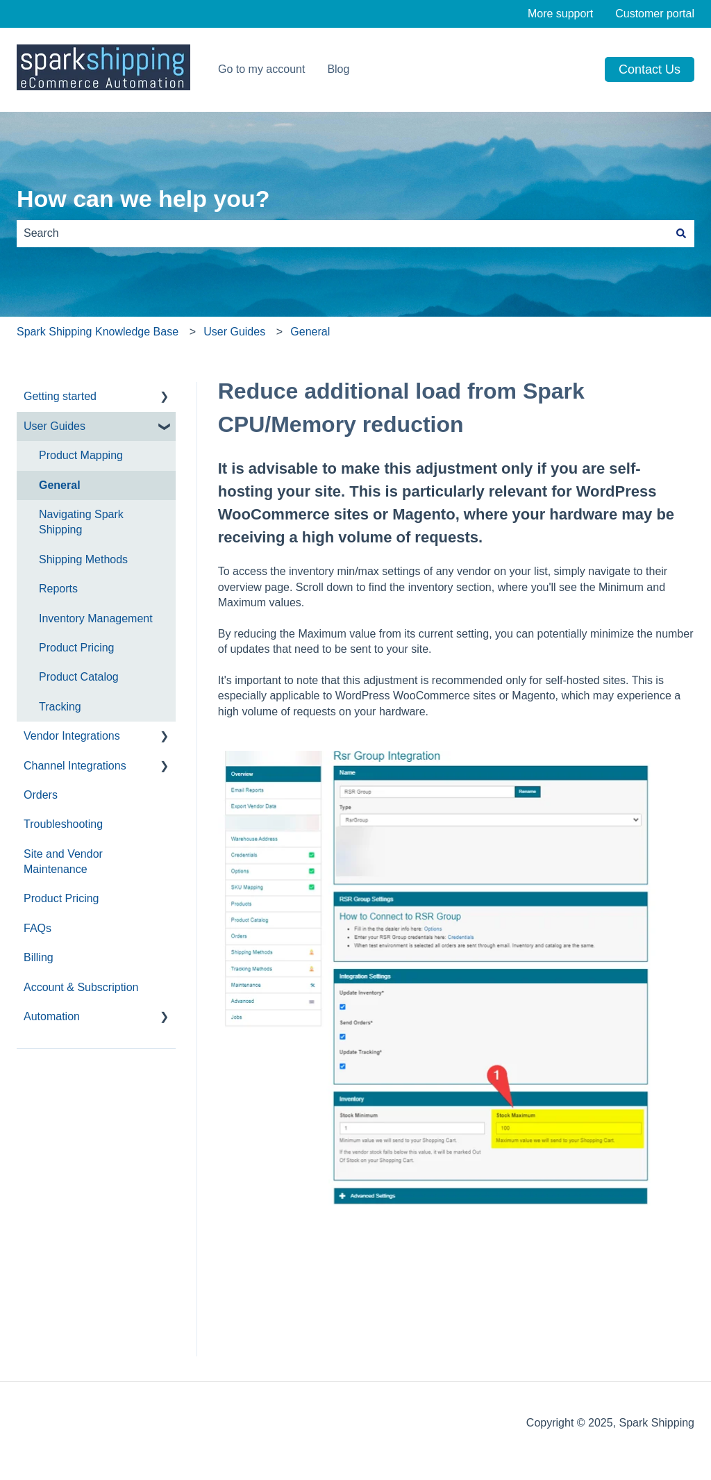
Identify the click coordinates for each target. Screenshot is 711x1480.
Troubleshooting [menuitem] (63, 824)
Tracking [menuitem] (60, 707)
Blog (338, 69)
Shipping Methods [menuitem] (83, 559)
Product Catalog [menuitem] (79, 677)
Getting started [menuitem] (60, 396)
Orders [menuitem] (41, 795)
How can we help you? (143, 198)
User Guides (234, 332)
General (310, 332)
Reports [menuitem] (58, 589)
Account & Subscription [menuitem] (81, 987)
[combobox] (342, 233)
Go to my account (261, 69)
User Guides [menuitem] (54, 426)
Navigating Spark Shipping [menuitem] (81, 521)
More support (560, 13)
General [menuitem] (60, 485)
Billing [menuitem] (38, 957)
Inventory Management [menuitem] (96, 618)
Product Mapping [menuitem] (81, 455)
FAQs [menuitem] (37, 928)
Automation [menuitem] (52, 1016)
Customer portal (654, 13)
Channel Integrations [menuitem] (75, 766)
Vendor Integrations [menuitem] (72, 736)
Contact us (649, 69)
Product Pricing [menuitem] (77, 648)
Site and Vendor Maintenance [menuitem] (63, 861)
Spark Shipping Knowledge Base (97, 332)
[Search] (681, 233)
